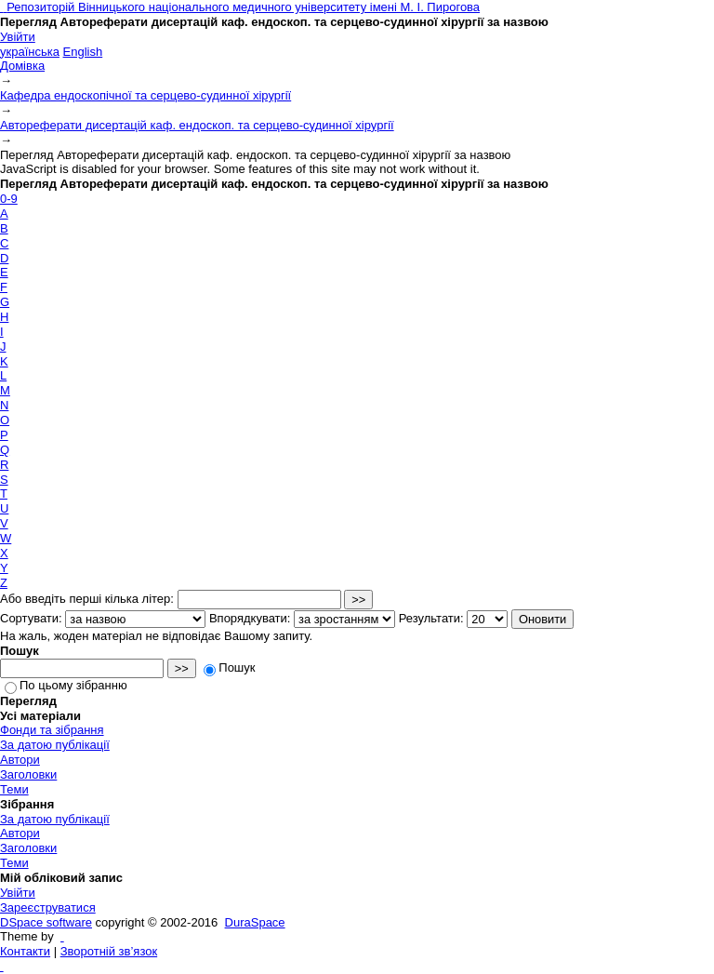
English (83, 52)
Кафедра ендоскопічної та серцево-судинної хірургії (145, 95)
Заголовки (28, 774)
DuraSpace (255, 922)
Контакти (25, 951)
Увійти (17, 37)
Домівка (22, 66)
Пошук (229, 667)
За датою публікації (55, 745)
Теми (14, 789)
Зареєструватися (48, 907)
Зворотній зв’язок (108, 951)
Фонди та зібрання (52, 730)
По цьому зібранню (66, 685)
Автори (20, 760)
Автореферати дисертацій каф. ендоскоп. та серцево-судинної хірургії (197, 125)
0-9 (9, 199)
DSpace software (46, 922)
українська (30, 52)
